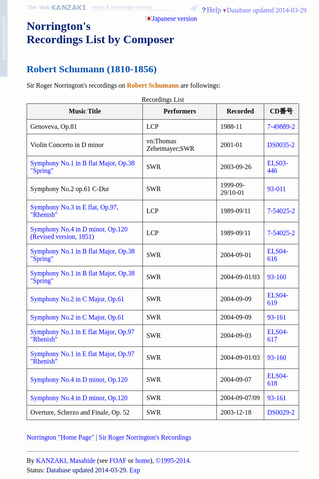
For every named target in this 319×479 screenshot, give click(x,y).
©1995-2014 (172, 460)
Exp (135, 470)
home (142, 460)
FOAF (118, 460)
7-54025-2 (281, 210)
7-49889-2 (281, 126)
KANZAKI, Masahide (66, 460)
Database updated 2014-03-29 (267, 10)
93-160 (276, 276)
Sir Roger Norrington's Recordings (145, 437)
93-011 (276, 188)
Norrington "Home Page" (60, 437)
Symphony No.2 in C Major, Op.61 (77, 298)
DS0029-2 (281, 412)
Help (214, 10)
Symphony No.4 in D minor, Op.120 (79, 379)
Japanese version (174, 18)
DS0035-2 (281, 144)
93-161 (276, 317)
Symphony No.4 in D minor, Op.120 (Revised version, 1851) (79, 233)
